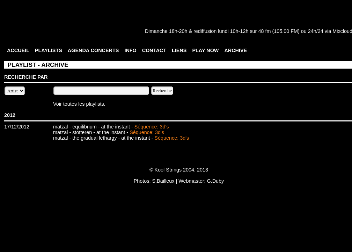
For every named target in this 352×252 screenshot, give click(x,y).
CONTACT (154, 50)
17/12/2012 (16, 127)
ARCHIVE (235, 50)
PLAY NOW (205, 50)
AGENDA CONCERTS (93, 50)
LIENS (179, 50)
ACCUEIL (18, 50)
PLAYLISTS (48, 50)
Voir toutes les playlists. (79, 104)
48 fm (264, 31)
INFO (130, 50)
